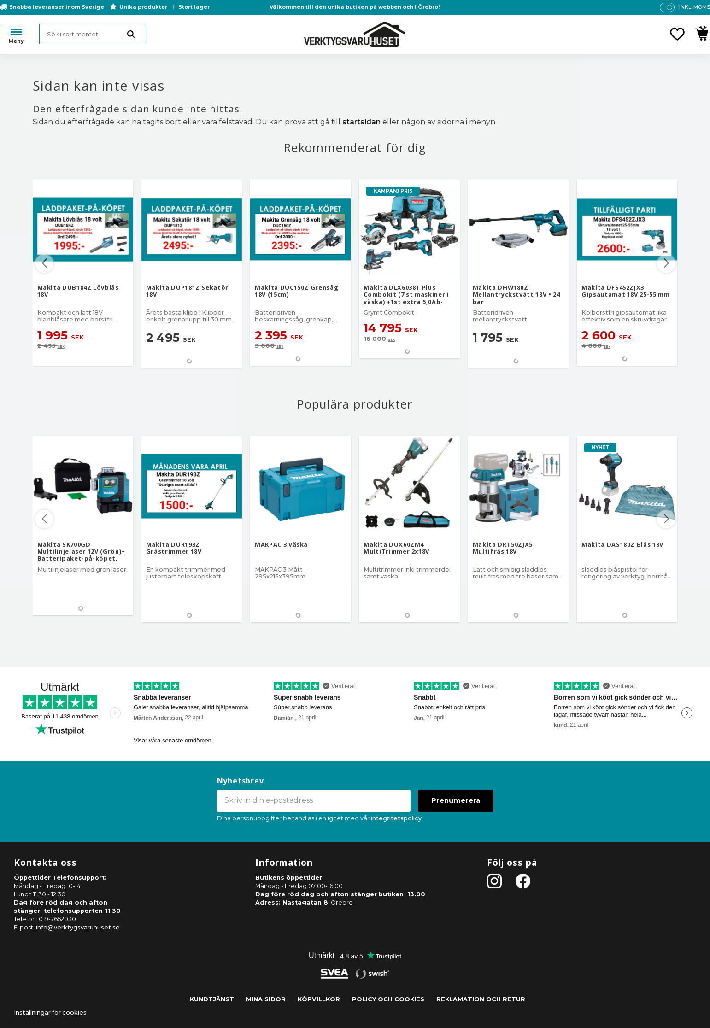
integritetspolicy (396, 818)
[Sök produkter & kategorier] (92, 34)
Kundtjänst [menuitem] (212, 999)
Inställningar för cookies (50, 1012)
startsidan (361, 121)
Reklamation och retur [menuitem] (480, 999)
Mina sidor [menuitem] (266, 999)
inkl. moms (694, 7)
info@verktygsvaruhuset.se (78, 927)
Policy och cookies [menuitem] (388, 999)
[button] (677, 34)
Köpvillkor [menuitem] (319, 999)
